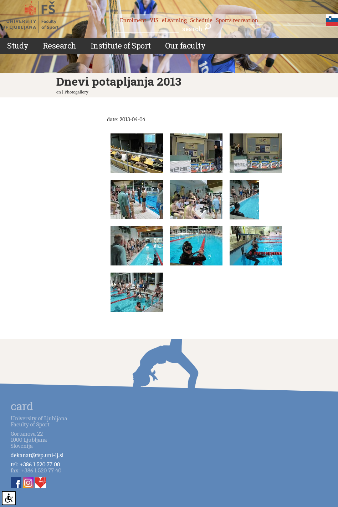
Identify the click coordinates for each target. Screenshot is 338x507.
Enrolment (133, 20)
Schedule (201, 20)
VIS (154, 20)
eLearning (174, 20)
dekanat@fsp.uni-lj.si (37, 455)
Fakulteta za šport (36, 17)
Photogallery (76, 92)
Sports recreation (237, 20)
